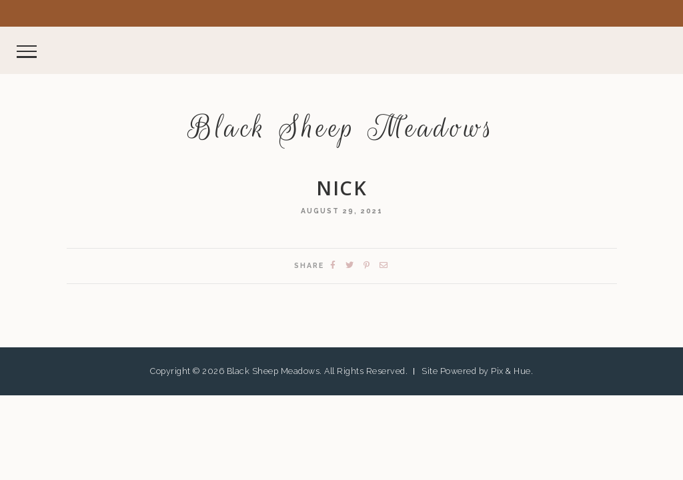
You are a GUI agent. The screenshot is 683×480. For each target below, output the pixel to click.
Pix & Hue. (512, 371)
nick (341, 188)
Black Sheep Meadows (341, 128)
